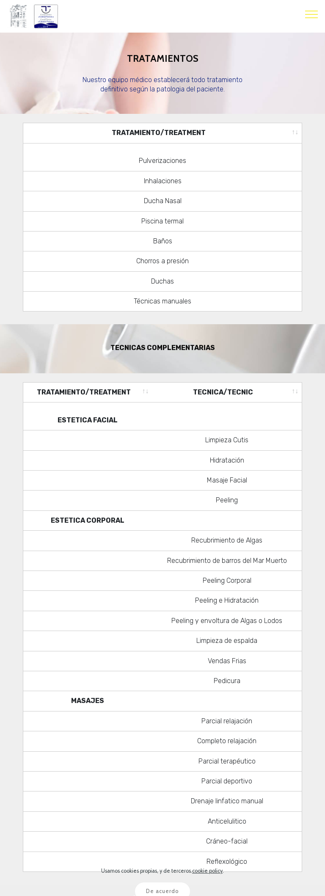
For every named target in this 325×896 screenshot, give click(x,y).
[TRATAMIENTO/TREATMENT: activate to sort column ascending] (162, 133)
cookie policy (207, 885)
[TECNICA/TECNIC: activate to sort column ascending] (227, 384)
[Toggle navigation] (311, 14)
